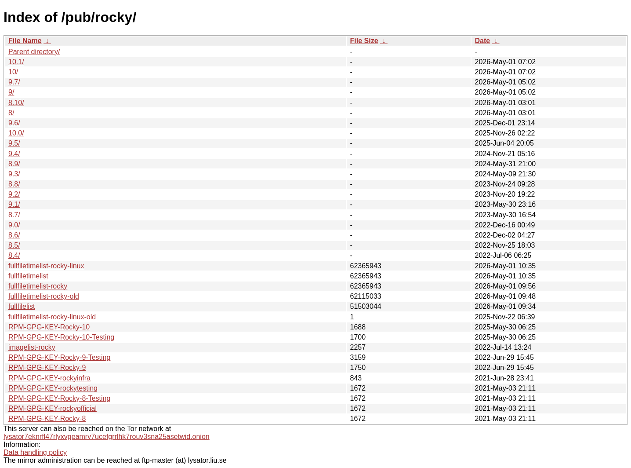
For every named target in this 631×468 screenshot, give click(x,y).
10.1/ (16, 62)
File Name (25, 40)
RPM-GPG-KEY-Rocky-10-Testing (61, 337)
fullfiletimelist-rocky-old (43, 296)
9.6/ (14, 123)
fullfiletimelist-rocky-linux (46, 266)
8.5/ (14, 245)
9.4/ (14, 153)
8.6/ (14, 235)
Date (482, 40)
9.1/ (14, 204)
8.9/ (14, 164)
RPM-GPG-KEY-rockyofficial (52, 408)
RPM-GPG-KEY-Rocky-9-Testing (59, 357)
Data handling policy (35, 452)
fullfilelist (21, 306)
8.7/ (14, 215)
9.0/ (14, 225)
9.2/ (14, 194)
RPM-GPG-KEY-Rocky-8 (47, 418)
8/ (11, 113)
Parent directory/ (34, 51)
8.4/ (14, 255)
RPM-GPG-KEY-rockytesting (53, 388)
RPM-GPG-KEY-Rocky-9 (47, 367)
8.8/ (14, 184)
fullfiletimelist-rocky (37, 286)
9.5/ (14, 143)
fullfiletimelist (28, 276)
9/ (11, 92)
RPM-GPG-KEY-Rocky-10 (49, 327)
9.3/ (14, 174)
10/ (13, 72)
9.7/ (14, 82)
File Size (364, 40)
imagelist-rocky (31, 347)
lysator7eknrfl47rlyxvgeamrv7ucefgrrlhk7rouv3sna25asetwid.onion (107, 436)
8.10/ (16, 102)
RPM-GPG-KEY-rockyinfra (49, 378)
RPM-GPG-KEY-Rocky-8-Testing (59, 398)
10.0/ (16, 133)
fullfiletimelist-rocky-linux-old (52, 317)
